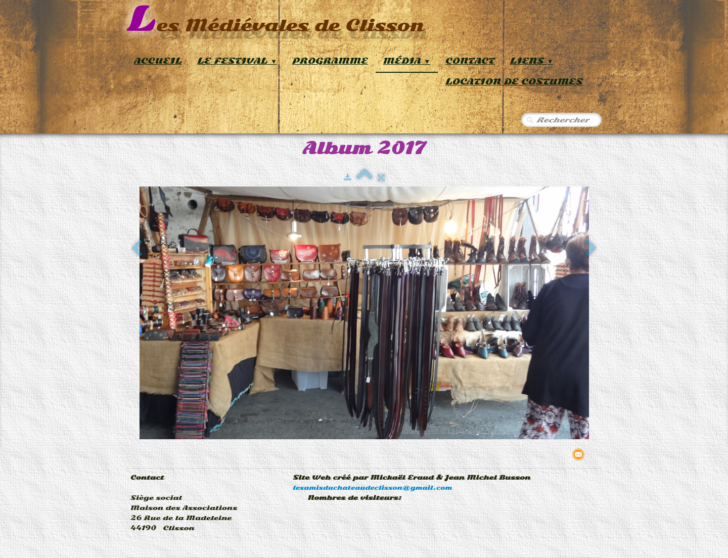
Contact (470, 61)
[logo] (275, 20)
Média (406, 61)
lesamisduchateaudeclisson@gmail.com (372, 487)
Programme (330, 61)
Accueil (158, 61)
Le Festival (237, 61)
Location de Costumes (513, 81)
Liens (532, 61)
